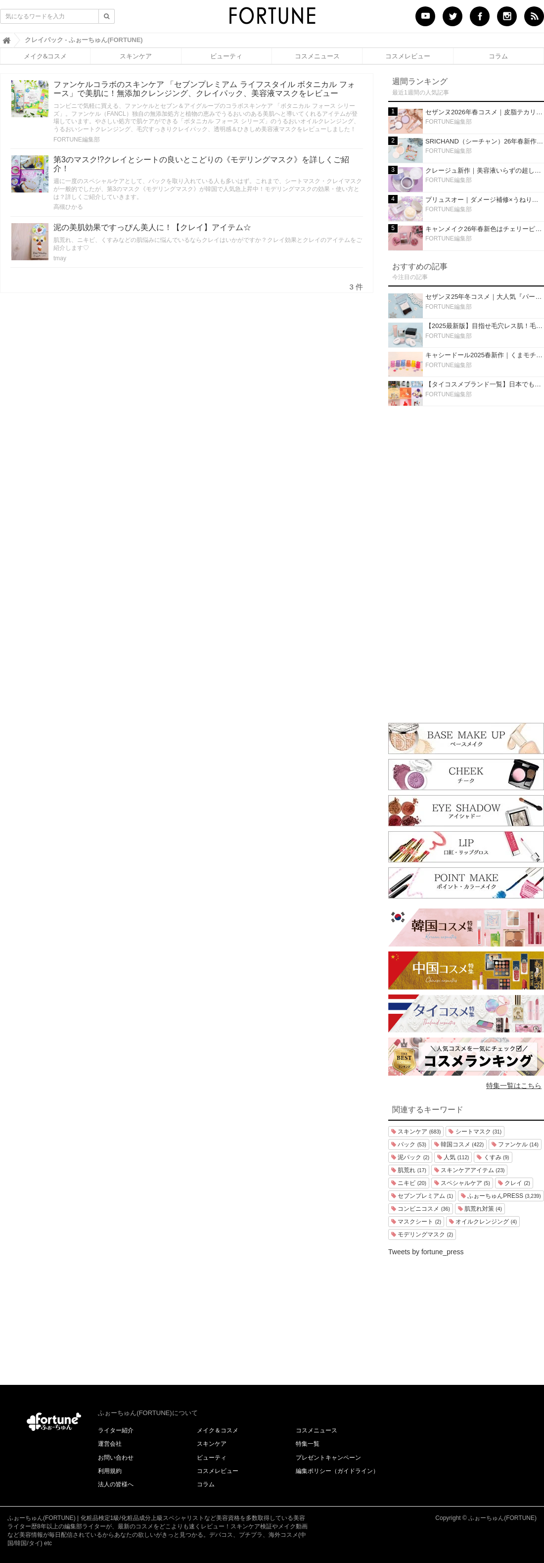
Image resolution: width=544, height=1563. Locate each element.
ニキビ (408, 1183)
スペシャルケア (462, 1183)
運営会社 (110, 1443)
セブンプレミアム (422, 1195)
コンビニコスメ (420, 1208)
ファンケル (515, 1144)
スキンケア (136, 55)
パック (408, 1144)
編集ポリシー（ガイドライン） (337, 1471)
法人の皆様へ (116, 1484)
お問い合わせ (116, 1457)
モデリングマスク (422, 1234)
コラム (498, 55)
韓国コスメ (459, 1144)
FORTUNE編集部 (76, 139)
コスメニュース (317, 55)
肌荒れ (408, 1170)
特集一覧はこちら (514, 1085)
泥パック (410, 1157)
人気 (453, 1157)
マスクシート (416, 1221)
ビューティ (226, 55)
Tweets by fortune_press (426, 1252)
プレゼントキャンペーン (328, 1457)
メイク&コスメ (45, 55)
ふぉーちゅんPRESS (501, 1195)
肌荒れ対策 (480, 1208)
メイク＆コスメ (217, 1430)
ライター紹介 (116, 1430)
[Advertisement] (466, 562)
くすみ (493, 1157)
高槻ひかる (68, 206)
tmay (59, 258)
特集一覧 (307, 1443)
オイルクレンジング (483, 1221)
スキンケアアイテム (469, 1170)
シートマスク (475, 1131)
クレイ (514, 1183)
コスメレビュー (407, 55)
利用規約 (110, 1471)
